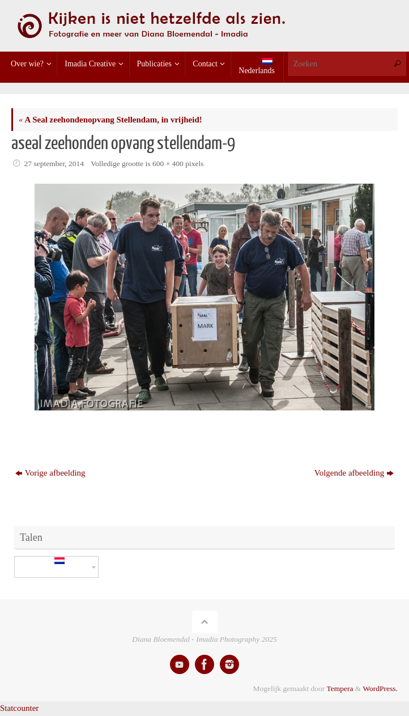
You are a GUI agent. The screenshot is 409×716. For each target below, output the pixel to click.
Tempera (339, 688)
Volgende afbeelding (354, 472)
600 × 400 (168, 163)
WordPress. (380, 688)
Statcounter (19, 708)
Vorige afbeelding (50, 472)
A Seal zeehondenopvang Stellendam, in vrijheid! (110, 119)
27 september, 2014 (54, 163)
